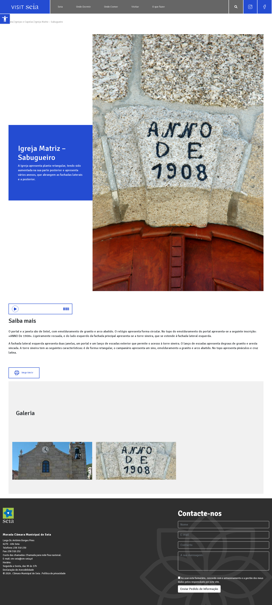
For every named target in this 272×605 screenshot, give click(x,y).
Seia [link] (11, 21)
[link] (5, 19)
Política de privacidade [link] (54, 573)
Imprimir (24, 373)
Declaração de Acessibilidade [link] (18, 569)
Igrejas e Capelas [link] (24, 21)
